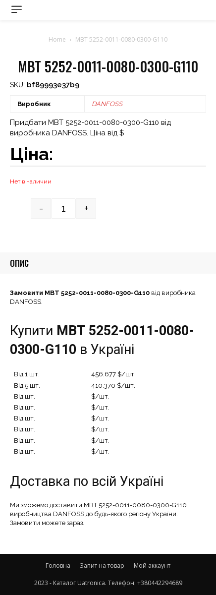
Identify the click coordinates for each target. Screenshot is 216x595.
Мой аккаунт (152, 565)
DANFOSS (107, 104)
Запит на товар (102, 565)
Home (57, 39)
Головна (58, 565)
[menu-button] (16, 9)
